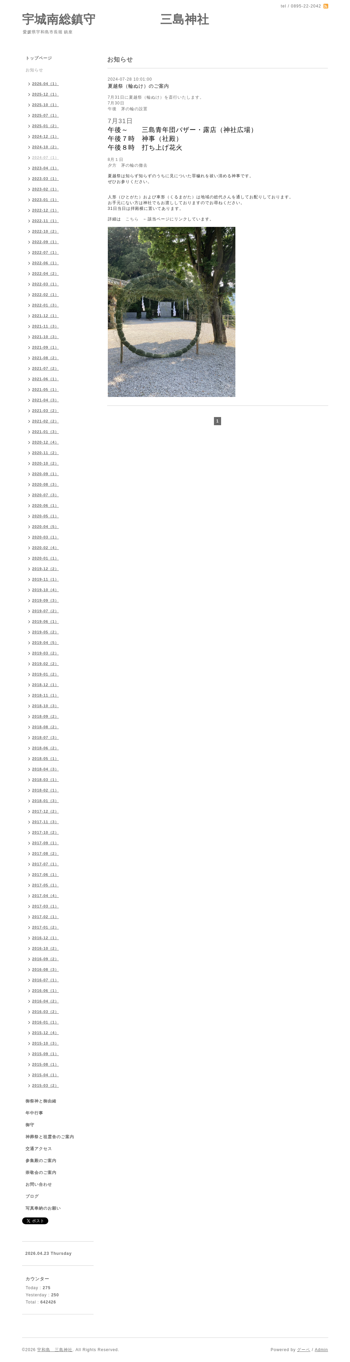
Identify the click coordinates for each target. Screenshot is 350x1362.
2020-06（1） (45, 505)
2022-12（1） (45, 210)
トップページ (39, 58)
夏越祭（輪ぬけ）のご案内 (138, 86)
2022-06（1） (45, 263)
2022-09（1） (45, 242)
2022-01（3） (45, 305)
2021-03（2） (45, 411)
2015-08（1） (45, 1064)
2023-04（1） (45, 168)
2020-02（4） (45, 548)
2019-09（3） (45, 600)
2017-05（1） (45, 885)
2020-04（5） (45, 527)
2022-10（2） (45, 231)
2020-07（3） (45, 495)
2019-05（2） (45, 632)
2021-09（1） (45, 347)
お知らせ (34, 70)
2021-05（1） (45, 389)
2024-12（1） (45, 136)
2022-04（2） (45, 273)
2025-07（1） (45, 115)
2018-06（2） (45, 748)
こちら (132, 219)
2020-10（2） (45, 463)
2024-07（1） (45, 157)
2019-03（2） (45, 653)
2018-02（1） (45, 790)
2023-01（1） (45, 200)
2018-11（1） (45, 695)
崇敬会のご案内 (41, 1172)
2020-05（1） (45, 516)
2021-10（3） (45, 337)
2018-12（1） (45, 685)
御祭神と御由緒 (41, 1101)
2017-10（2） (45, 832)
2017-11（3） (45, 822)
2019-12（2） (45, 569)
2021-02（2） (45, 421)
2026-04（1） (45, 84)
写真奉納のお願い (43, 1208)
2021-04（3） (45, 400)
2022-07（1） (45, 252)
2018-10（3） (45, 706)
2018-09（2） (45, 716)
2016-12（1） (45, 938)
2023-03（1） (45, 179)
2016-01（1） (45, 1022)
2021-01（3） (45, 432)
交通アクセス (39, 1148)
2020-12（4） (45, 442)
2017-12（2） (45, 811)
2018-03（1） (45, 780)
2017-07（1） (45, 864)
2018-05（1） (45, 759)
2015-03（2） (45, 1085)
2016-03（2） (45, 1012)
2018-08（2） (45, 727)
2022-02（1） (45, 295)
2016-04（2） (45, 1001)
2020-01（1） (45, 558)
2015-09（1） (45, 1054)
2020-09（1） (45, 474)
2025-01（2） (45, 126)
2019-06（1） (45, 621)
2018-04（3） (45, 769)
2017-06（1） (45, 875)
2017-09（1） (45, 843)
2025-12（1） (45, 94)
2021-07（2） (45, 368)
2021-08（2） (45, 358)
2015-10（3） (45, 1043)
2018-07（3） (45, 737)
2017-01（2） (45, 927)
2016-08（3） (45, 969)
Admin (321, 1349)
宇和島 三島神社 (54, 1349)
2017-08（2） (45, 853)
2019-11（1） (45, 579)
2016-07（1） (45, 980)
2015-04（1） (45, 1075)
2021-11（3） (45, 326)
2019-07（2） (45, 611)
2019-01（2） (45, 674)
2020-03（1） (45, 537)
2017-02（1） (45, 917)
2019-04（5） (45, 643)
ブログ (32, 1196)
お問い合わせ (39, 1184)
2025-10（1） (45, 105)
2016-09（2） (45, 959)
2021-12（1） (45, 316)
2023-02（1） (45, 189)
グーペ (303, 1349)
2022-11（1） (45, 221)
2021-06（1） (45, 379)
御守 (30, 1125)
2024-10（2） (45, 147)
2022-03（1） (45, 284)
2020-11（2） (45, 453)
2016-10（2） (45, 948)
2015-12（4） (45, 1033)
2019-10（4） (45, 590)
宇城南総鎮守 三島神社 (116, 19)
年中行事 (34, 1113)
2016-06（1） (45, 991)
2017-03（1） (45, 906)
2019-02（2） (45, 664)
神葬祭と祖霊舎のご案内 (50, 1136)
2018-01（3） (45, 801)
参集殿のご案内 (41, 1160)
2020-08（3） (45, 484)
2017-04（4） (45, 896)
